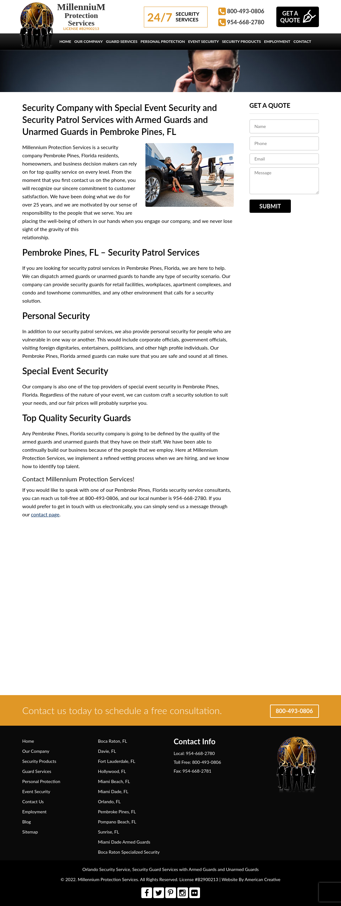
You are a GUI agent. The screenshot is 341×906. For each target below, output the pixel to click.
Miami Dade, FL (113, 791)
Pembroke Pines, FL (117, 811)
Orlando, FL (109, 801)
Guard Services (36, 771)
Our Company (36, 751)
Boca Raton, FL (112, 741)
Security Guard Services (155, 869)
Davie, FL (107, 751)
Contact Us (33, 801)
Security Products (39, 761)
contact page (45, 514)
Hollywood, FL (112, 771)
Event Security (36, 791)
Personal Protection (41, 781)
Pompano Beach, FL (117, 821)
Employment (34, 811)
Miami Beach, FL (114, 781)
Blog (26, 821)
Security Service (114, 869)
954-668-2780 (245, 22)
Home (28, 741)
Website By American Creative (251, 879)
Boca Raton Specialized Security (129, 852)
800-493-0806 (245, 11)
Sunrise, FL (108, 831)
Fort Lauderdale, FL (116, 761)
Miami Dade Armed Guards (124, 842)
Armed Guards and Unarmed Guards (223, 869)
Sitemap (30, 831)
